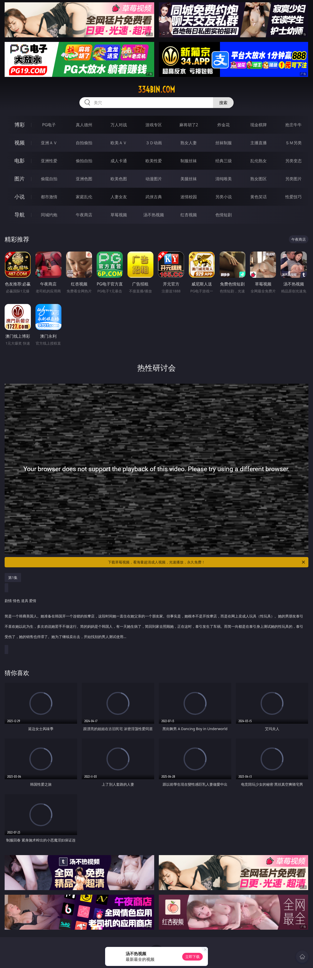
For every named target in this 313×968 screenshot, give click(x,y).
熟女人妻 (188, 143)
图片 (19, 178)
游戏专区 (153, 125)
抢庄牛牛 (293, 125)
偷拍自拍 (84, 161)
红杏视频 (188, 215)
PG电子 (49, 125)
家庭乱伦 (84, 197)
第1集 (12, 577)
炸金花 (223, 125)
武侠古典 (153, 197)
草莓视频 (119, 215)
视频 (19, 142)
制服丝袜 (188, 161)
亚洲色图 (84, 179)
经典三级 (223, 161)
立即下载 (192, 956)
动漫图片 (153, 179)
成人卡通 (119, 161)
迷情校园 (188, 197)
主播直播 (258, 143)
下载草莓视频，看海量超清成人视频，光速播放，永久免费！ (207, 562)
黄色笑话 (258, 197)
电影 (19, 160)
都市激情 (49, 197)
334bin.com (156, 89)
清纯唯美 (223, 179)
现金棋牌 (258, 125)
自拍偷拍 (84, 143)
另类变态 (293, 161)
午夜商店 (84, 215)
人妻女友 (119, 197)
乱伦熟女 (258, 161)
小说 (19, 196)
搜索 (223, 102)
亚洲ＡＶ (49, 143)
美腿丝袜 (188, 179)
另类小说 (223, 197)
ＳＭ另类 (293, 143)
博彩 (19, 124)
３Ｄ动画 (153, 143)
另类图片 (293, 179)
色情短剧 (223, 215)
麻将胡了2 (188, 125)
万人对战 (119, 125)
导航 (19, 214)
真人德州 (84, 125)
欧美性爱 (153, 161)
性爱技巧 (293, 197)
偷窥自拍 (49, 179)
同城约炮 (49, 215)
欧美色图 (119, 179)
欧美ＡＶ (119, 143)
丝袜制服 (223, 143)
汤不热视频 (153, 215)
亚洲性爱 (49, 161)
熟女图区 (258, 179)
